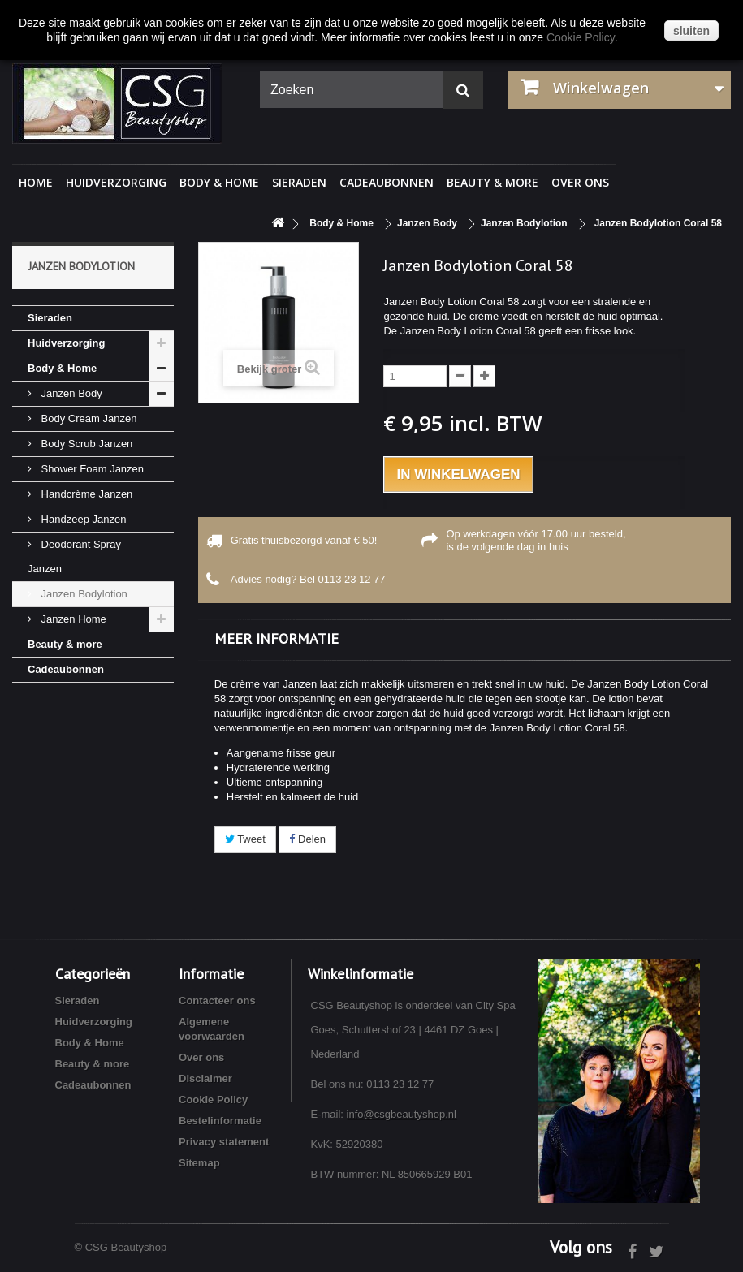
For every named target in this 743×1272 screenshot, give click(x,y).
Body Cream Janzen (87, 418)
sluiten (691, 30)
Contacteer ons (217, 1000)
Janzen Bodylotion (82, 594)
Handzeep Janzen (82, 519)
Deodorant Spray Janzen (74, 556)
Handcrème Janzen (85, 494)
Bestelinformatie (220, 1121)
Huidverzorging (116, 182)
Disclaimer (205, 1078)
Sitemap (199, 1163)
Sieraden (299, 182)
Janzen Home (72, 619)
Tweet (245, 839)
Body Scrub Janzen (85, 444)
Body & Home (219, 182)
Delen (307, 839)
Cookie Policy (213, 1099)
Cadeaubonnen (386, 182)
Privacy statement (224, 1142)
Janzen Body (70, 393)
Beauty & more (492, 182)
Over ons (580, 182)
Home (36, 182)
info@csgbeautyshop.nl (401, 1114)
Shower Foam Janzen (91, 469)
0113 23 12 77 (351, 579)
